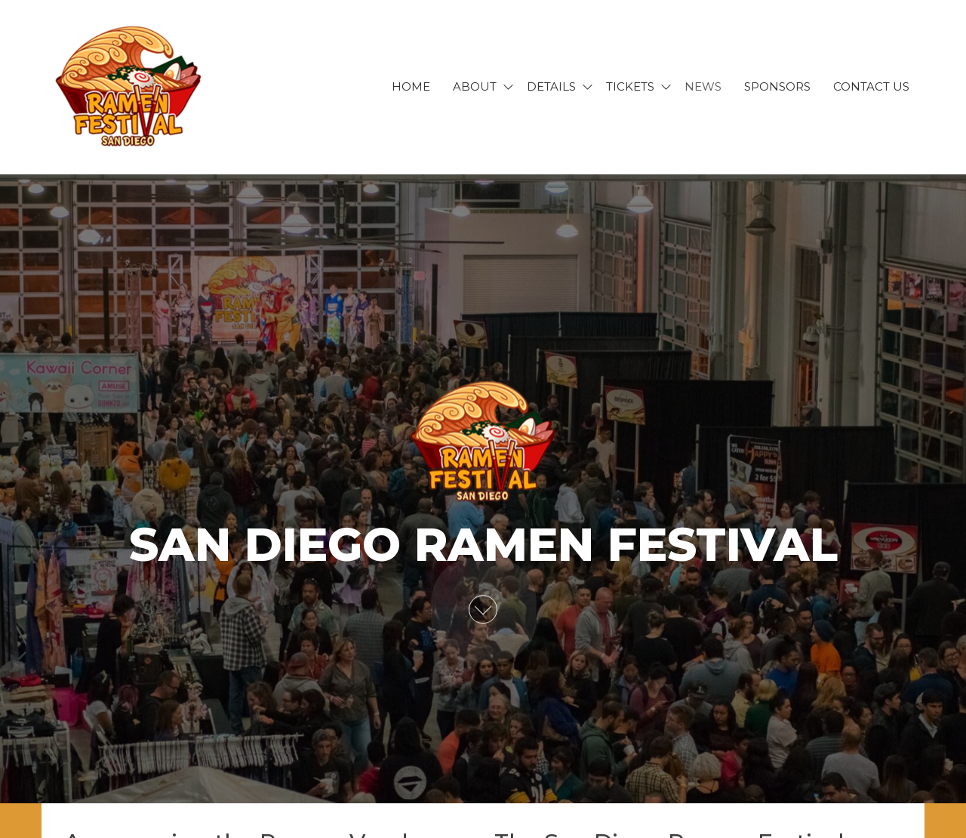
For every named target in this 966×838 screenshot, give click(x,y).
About (475, 86)
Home (411, 86)
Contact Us (871, 86)
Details (551, 86)
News (703, 86)
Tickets (630, 86)
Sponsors (777, 86)
